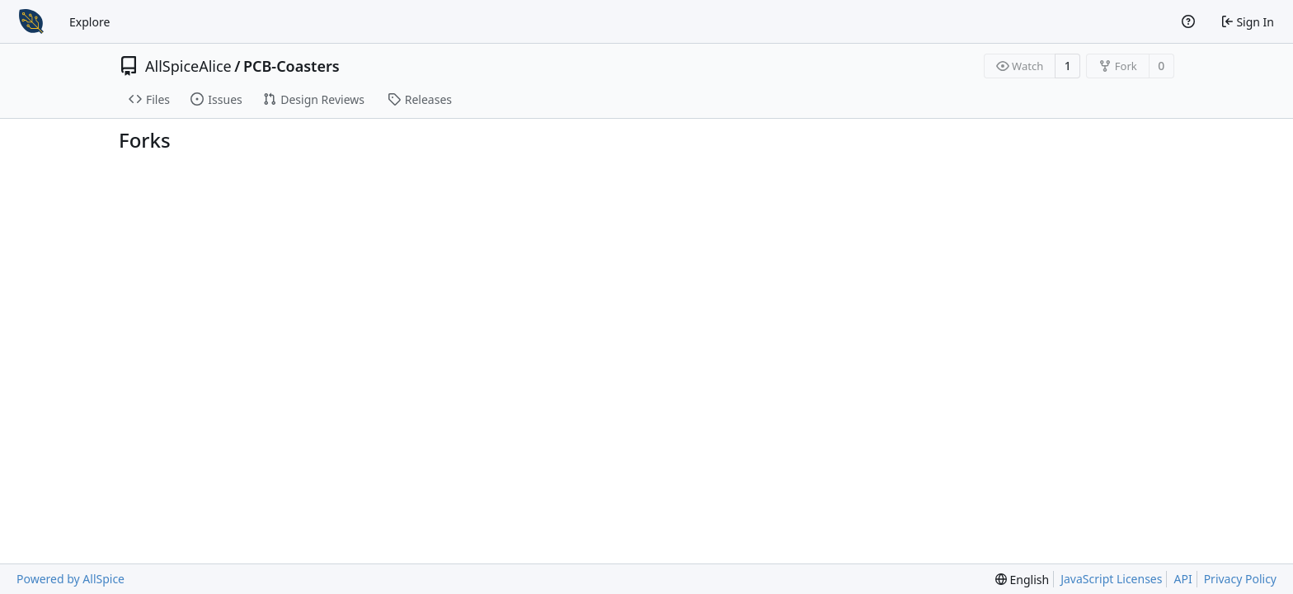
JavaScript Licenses (1111, 579)
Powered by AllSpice (70, 579)
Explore (89, 22)
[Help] (1188, 21)
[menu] (1022, 579)
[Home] (31, 21)
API (1182, 579)
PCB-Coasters (291, 66)
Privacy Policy (1240, 579)
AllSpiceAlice (188, 66)
